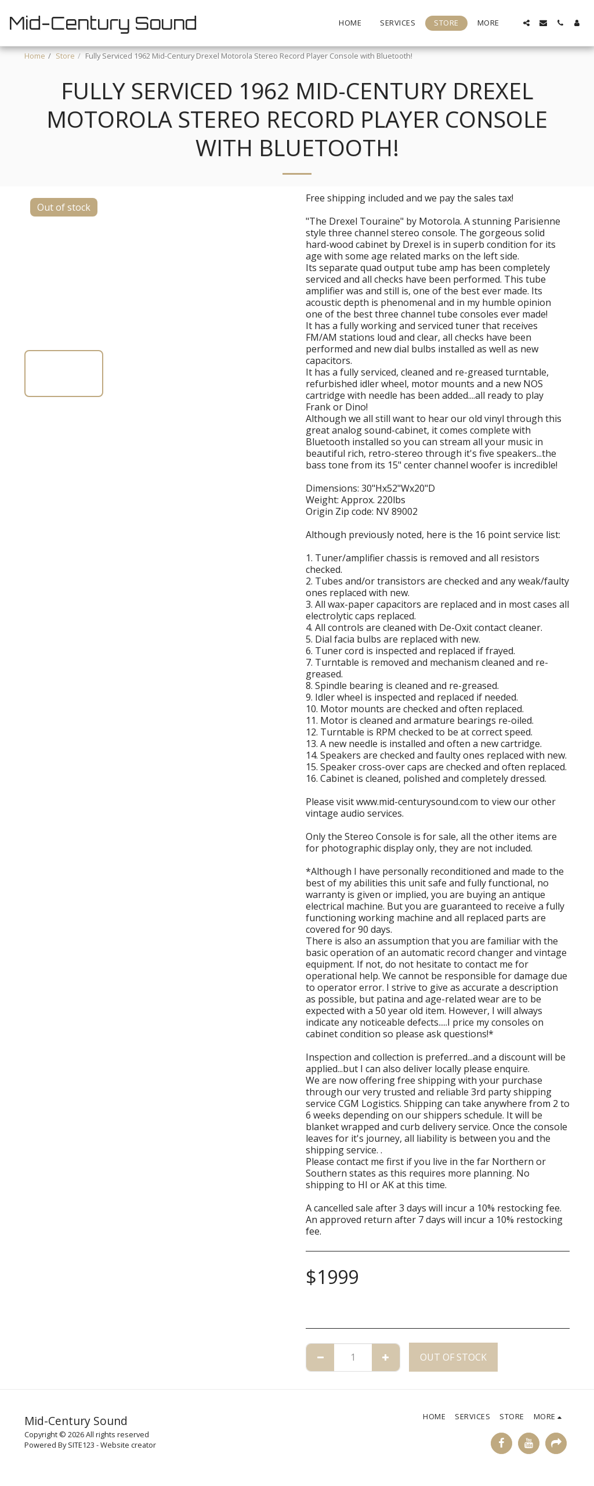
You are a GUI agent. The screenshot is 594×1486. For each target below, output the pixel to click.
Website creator (128, 1445)
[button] (526, 23)
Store (65, 56)
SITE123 (81, 1445)
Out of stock (453, 1357)
